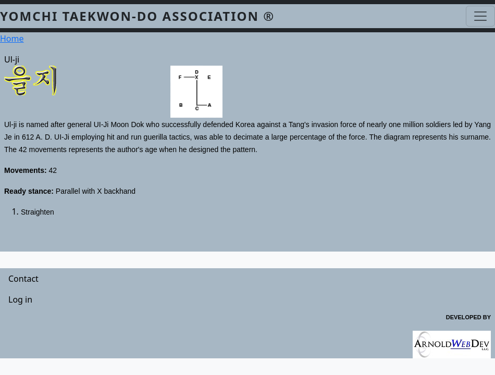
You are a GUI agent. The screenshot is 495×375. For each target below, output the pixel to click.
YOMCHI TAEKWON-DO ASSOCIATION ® (137, 15)
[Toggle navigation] (480, 16)
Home (12, 38)
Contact (23, 278)
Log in (20, 299)
